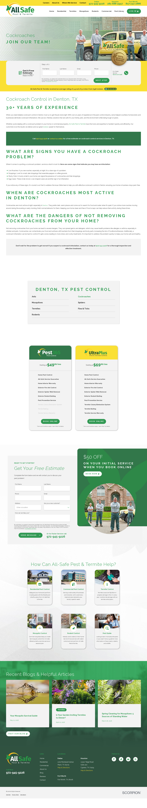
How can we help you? (22, 513)
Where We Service (69, 3)
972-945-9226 (97, 4)
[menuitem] (50, 297)
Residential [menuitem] (61, 11)
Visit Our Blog (18, 734)
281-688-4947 (115, 4)
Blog (41, 773)
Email (79, 69)
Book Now (93, 474)
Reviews (43, 776)
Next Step (101, 80)
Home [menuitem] (51, 11)
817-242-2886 (133, 4)
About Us (55, 3)
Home (42, 758)
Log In (134, 11)
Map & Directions (64, 767)
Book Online (50, 421)
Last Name (63, 69)
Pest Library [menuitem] (119, 11)
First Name (46, 69)
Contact (83, 3)
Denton (45, 205)
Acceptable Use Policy (51, 81)
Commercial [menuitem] (106, 11)
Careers (46, 3)
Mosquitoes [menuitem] (84, 11)
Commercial (44, 765)
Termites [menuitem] (72, 11)
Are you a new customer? (52, 503)
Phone (97, 69)
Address (17, 503)
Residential (44, 762)
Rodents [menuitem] (95, 11)
